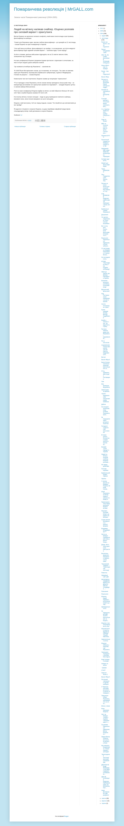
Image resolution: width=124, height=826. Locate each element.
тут (21, 115)
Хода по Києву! (104, 120)
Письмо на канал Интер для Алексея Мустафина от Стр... (105, 187)
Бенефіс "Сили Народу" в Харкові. (105, 449)
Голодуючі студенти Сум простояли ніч (105, 429)
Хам (102, 381)
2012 (101, 28)
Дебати (103, 404)
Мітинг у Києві (105, 706)
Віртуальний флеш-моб (105, 290)
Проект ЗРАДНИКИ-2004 (105, 51)
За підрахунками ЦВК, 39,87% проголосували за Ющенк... (105, 615)
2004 (101, 33)
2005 (101, 31)
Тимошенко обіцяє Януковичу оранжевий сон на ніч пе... (105, 699)
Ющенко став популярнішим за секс (105, 624)
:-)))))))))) (104, 667)
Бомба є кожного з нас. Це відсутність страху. (105, 323)
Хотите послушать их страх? (105, 305)
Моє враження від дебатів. (105, 385)
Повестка (104, 573)
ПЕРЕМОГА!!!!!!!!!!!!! (105, 607)
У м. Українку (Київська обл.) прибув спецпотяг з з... (105, 113)
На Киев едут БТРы (105, 159)
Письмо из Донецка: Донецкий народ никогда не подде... (105, 83)
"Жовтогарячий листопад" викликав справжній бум (105, 758)
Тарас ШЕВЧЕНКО (105, 170)
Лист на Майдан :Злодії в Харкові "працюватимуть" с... (105, 718)
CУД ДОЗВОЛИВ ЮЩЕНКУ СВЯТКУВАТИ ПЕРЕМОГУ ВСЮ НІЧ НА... (105, 200)
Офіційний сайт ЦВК (105, 576)
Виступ (103, 357)
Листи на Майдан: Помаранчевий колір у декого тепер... (105, 538)
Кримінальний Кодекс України (105, 474)
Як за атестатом (105, 341)
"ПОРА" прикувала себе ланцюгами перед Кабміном (105, 398)
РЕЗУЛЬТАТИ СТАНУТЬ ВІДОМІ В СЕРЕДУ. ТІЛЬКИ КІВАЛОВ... (105, 632)
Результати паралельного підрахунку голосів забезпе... (105, 242)
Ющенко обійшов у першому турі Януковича (105, 646)
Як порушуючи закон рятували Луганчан (105, 420)
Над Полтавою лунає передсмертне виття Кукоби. (105, 297)
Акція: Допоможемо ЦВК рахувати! (105, 793)
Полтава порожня (104, 469)
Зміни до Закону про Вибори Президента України (105, 275)
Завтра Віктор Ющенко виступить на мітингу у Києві (105, 740)
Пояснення (104, 591)
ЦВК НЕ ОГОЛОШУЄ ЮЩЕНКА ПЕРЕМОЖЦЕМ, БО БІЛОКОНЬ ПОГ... (105, 782)
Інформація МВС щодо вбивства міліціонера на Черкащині (105, 152)
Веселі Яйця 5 (105, 677)
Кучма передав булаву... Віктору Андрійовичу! (105, 313)
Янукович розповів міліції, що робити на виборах (105, 514)
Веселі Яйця (105, 77)
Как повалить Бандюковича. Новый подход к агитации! (105, 749)
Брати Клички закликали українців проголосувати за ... (105, 365)
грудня (104, 35)
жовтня (104, 798)
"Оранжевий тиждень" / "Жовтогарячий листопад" (105, 567)
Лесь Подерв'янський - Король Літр (105, 178)
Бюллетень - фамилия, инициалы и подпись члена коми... (105, 557)
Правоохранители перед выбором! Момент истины (105, 505)
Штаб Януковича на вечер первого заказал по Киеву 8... (105, 495)
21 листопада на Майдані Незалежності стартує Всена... (105, 252)
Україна (103, 478)
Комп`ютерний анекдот (105, 660)
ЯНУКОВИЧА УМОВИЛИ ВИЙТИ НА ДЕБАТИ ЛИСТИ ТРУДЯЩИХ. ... (105, 584)
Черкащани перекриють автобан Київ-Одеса (105, 654)
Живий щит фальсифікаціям (105, 164)
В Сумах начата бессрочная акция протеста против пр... (105, 439)
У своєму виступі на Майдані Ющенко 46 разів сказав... (105, 485)
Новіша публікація (20, 126)
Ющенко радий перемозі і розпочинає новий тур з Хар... (105, 600)
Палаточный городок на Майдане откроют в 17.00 (105, 143)
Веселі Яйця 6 (105, 359)
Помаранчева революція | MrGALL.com (53, 9)
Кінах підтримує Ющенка (105, 710)
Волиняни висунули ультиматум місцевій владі (105, 284)
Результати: (104, 594)
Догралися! (104, 214)
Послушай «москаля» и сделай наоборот (105, 682)
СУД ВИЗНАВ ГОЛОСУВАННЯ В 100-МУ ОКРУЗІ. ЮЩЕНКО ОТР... (105, 349)
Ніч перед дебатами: (105, 465)
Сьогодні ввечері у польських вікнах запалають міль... (105, 102)
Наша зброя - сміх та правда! (105, 67)
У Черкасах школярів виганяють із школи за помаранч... (105, 690)
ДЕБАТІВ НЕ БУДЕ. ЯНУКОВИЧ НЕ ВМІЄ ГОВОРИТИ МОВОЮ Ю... (105, 769)
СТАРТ (103, 670)
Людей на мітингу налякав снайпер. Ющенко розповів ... (105, 458)
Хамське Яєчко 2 (104, 673)
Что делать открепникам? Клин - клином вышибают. (105, 220)
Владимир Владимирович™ (105, 530)
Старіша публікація (70, 126)
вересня (104, 801)
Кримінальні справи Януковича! (105, 210)
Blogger (66, 816)
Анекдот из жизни (104, 664)
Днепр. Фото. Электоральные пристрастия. (105, 548)
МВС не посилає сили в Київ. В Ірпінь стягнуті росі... (104, 128)
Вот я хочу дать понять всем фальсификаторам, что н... (105, 230)
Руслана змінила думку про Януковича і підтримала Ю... (105, 333)
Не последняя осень (105, 258)
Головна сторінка (45, 126)
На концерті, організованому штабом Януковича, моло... (105, 411)
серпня (104, 803)
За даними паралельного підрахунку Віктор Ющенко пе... (105, 729)
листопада (105, 38)
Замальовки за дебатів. (105, 390)
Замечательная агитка (105, 640)
